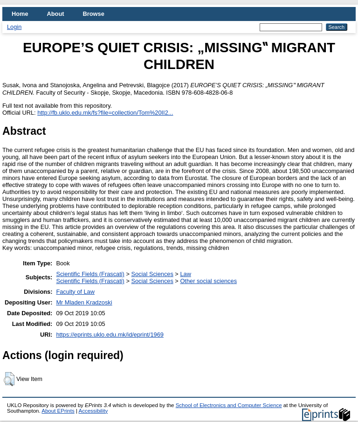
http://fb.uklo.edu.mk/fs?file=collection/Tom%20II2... (105, 112)
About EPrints (57, 411)
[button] (9, 379)
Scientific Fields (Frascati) (90, 273)
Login (14, 26)
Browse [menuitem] (93, 13)
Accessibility (93, 411)
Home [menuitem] (20, 13)
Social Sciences (152, 273)
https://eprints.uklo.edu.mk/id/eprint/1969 (109, 334)
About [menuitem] (55, 13)
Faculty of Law (75, 291)
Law (185, 273)
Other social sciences (208, 280)
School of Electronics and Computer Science (229, 405)
